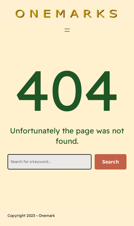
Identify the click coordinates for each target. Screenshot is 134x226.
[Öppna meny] (67, 30)
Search (110, 162)
